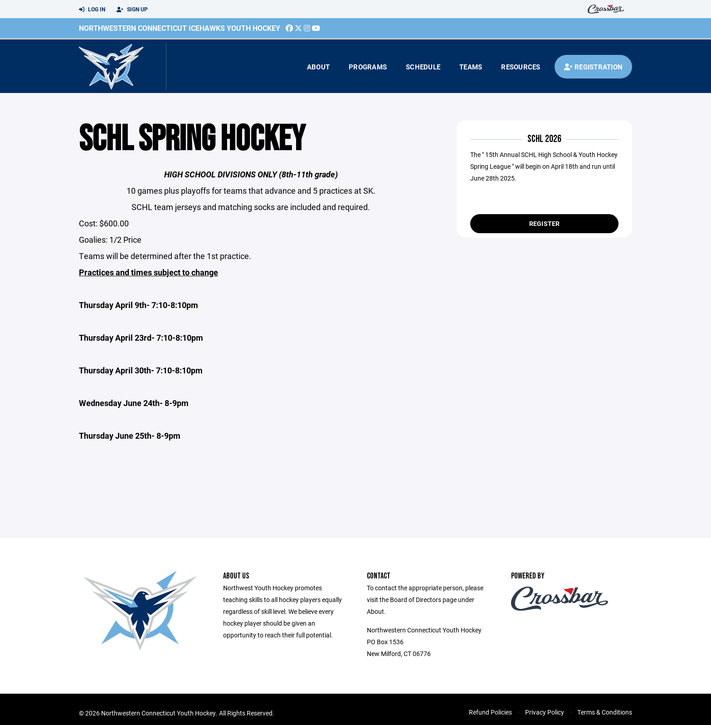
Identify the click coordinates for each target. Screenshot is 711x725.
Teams (470, 66)
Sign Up (132, 9)
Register (544, 223)
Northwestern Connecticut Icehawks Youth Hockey (179, 28)
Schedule (423, 66)
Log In (92, 9)
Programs (368, 66)
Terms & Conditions (604, 712)
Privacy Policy (544, 712)
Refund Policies (490, 712)
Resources (520, 66)
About (318, 66)
